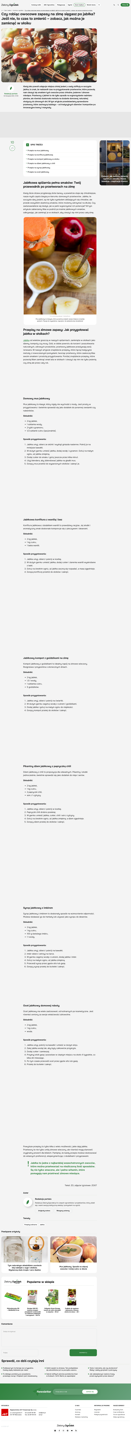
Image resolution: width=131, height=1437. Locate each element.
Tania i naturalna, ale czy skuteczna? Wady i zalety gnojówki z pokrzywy (103, 1369)
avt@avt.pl (42, 1413)
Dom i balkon (79, 5)
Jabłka (26, 340)
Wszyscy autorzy (63, 1211)
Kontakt (77, 1414)
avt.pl (40, 1415)
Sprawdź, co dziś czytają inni (22, 1361)
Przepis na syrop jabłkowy (39, 168)
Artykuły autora (44, 1211)
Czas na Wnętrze (118, 1412)
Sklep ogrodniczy (118, 1417)
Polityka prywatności (101, 1414)
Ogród (70, 5)
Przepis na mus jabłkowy (38, 150)
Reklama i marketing (81, 1417)
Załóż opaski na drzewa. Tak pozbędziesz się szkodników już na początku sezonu (62, 1369)
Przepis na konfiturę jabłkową (40, 155)
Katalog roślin (36, 5)
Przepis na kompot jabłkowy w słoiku (43, 159)
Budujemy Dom (118, 1410)
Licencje (97, 1412)
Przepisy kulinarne (30, 1225)
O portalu (78, 1410)
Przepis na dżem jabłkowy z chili (41, 163)
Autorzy (77, 1412)
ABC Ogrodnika (49, 5)
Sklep (125, 5)
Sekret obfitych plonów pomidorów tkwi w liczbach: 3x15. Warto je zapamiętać (62, 1375)
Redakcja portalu (11, 94)
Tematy (26, 1218)
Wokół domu (91, 5)
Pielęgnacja (61, 5)
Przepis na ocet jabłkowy (38, 172)
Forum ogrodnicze (119, 1414)
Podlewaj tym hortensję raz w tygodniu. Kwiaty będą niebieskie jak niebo (18, 1369)
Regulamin (97, 1410)
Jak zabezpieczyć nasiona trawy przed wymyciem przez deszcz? (102, 1375)
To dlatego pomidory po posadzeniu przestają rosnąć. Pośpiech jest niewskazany (20, 1375)
